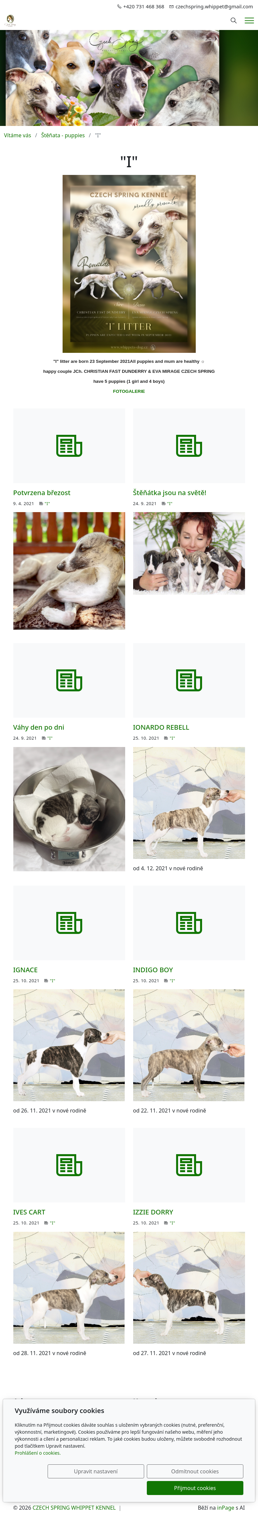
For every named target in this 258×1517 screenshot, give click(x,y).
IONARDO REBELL (161, 727)
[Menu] (249, 20)
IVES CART (29, 1211)
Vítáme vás (17, 135)
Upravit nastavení (78, 1488)
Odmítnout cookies (144, 1488)
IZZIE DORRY (153, 1211)
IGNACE (25, 969)
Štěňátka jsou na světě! (169, 492)
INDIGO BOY (153, 969)
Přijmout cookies (211, 1488)
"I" (47, 503)
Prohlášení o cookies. (38, 1469)
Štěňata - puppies (63, 135)
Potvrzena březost (42, 492)
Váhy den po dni (38, 727)
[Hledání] (233, 21)
